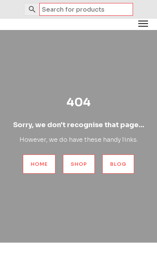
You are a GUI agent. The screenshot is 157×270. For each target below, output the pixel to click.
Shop (79, 164)
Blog (118, 164)
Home (39, 164)
